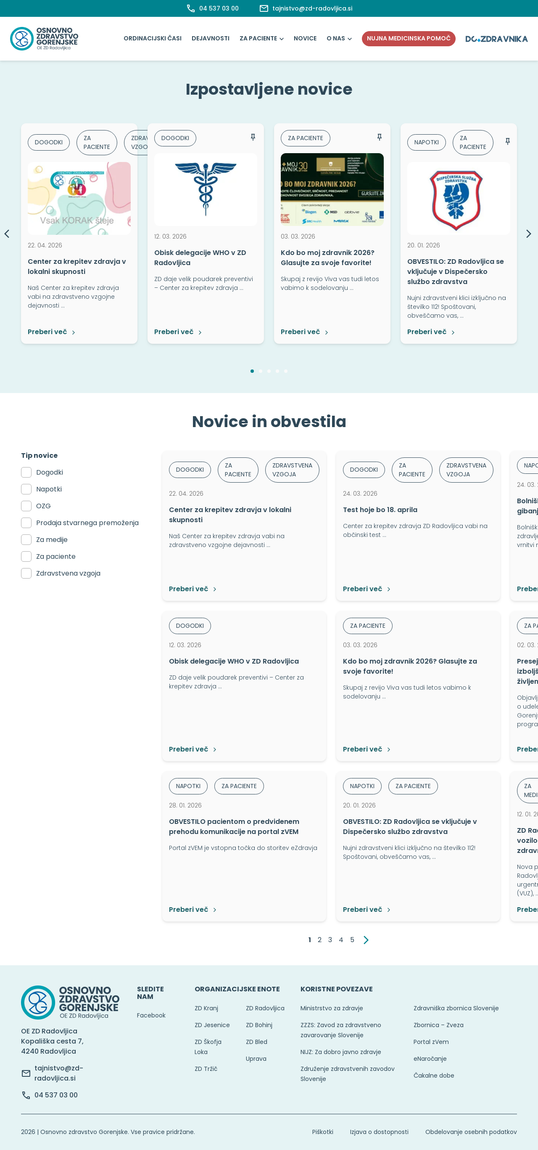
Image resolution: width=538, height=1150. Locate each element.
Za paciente (258, 38)
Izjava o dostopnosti (379, 1132)
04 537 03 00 (56, 1095)
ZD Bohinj (259, 1025)
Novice (305, 38)
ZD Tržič (206, 1069)
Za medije (52, 539)
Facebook (151, 1015)
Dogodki (49, 472)
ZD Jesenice (212, 1025)
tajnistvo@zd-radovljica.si (58, 1073)
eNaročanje (430, 1058)
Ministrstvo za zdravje (332, 1008)
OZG (43, 506)
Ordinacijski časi (153, 38)
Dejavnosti (210, 38)
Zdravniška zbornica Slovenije (456, 1008)
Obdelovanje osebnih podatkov (471, 1132)
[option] (79, 233)
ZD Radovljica (265, 1008)
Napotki (49, 489)
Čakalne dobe (434, 1075)
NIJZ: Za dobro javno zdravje (341, 1052)
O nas (336, 38)
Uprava (256, 1058)
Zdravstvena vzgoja (68, 573)
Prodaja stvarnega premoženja (87, 523)
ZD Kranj (206, 1008)
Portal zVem (431, 1042)
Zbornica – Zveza (439, 1025)
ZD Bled (256, 1042)
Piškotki (322, 1132)
